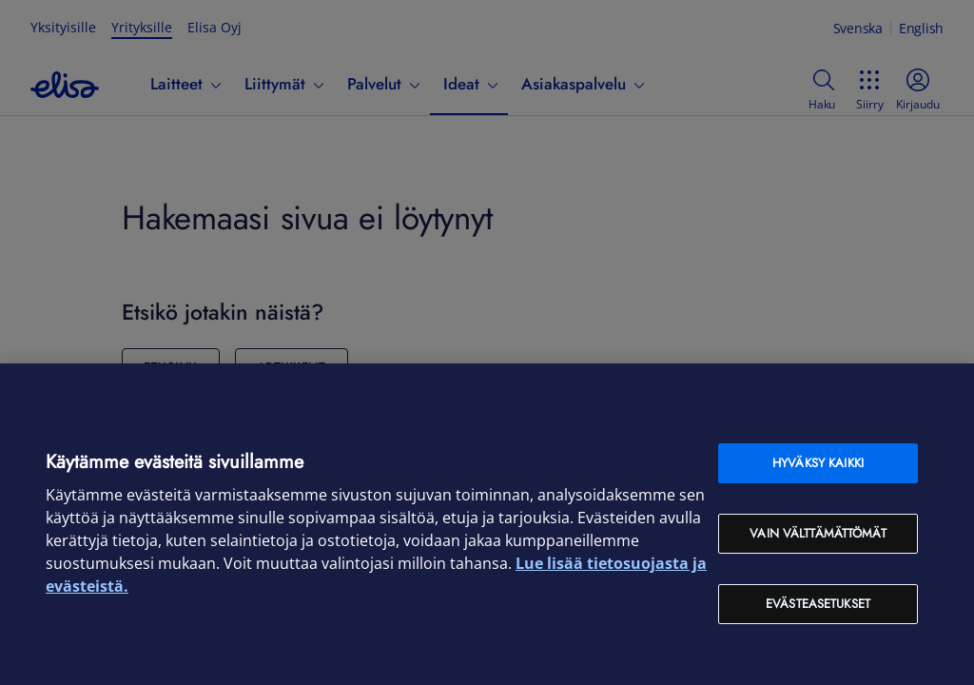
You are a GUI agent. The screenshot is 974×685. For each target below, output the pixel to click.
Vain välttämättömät (818, 533)
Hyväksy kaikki (818, 463)
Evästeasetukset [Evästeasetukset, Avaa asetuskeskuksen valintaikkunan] (818, 604)
